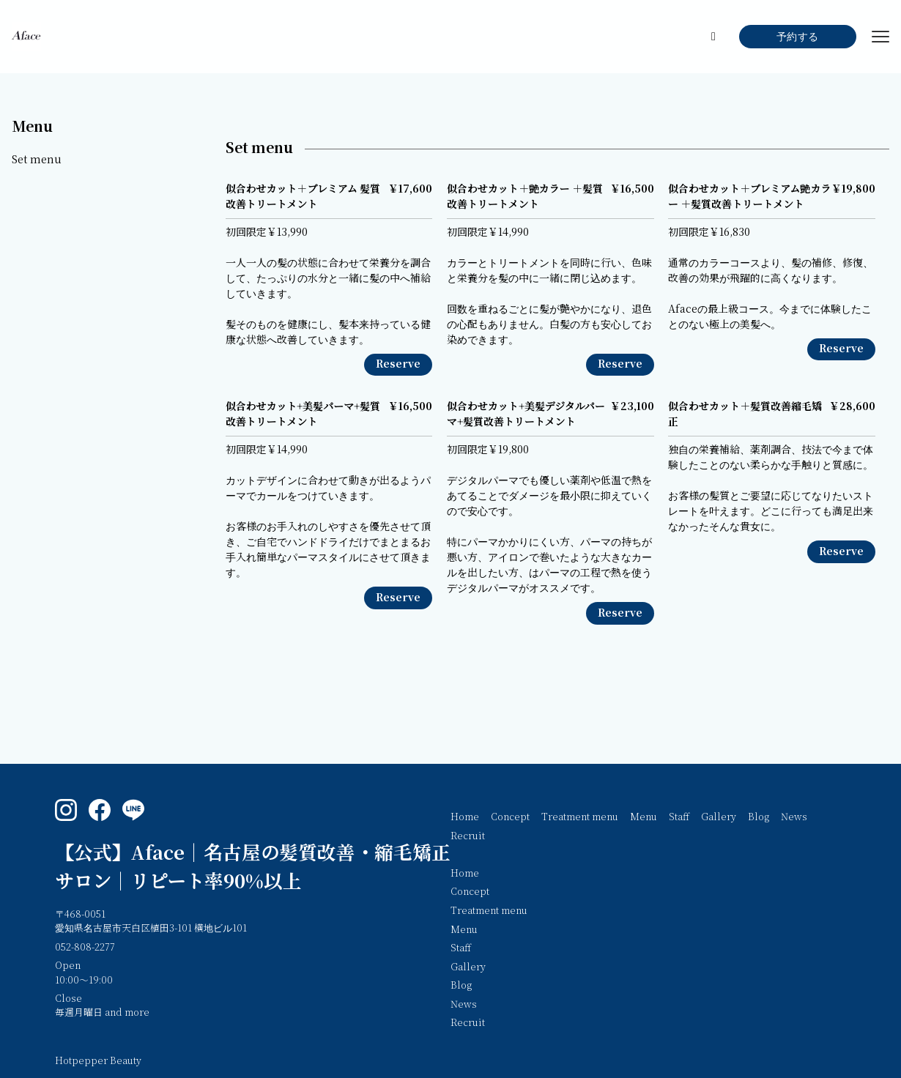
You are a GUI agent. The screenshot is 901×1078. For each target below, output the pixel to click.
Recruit (467, 836)
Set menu (37, 160)
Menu (32, 127)
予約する (797, 36)
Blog (758, 817)
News (794, 817)
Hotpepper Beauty (98, 1061)
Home (464, 817)
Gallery (718, 817)
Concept (510, 817)
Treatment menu (579, 817)
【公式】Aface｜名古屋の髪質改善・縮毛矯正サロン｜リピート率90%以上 (252, 867)
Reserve (398, 364)
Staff (679, 817)
